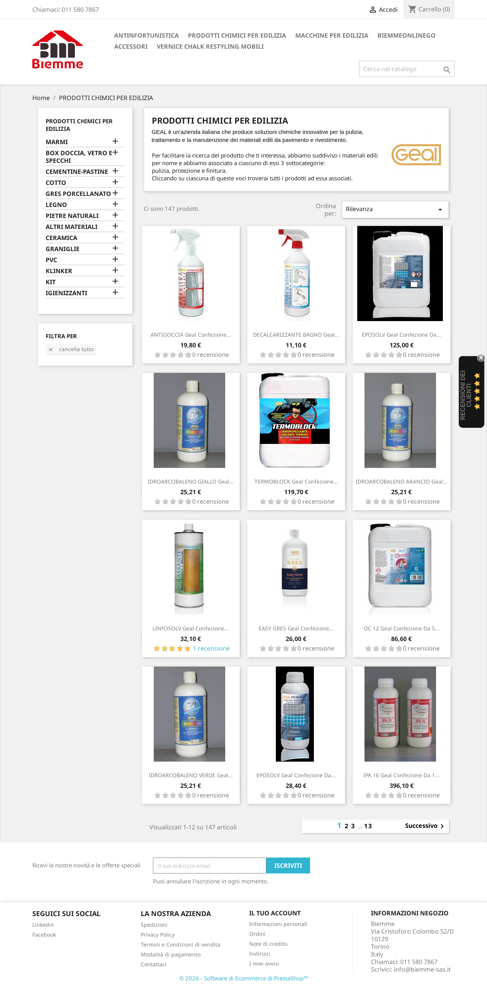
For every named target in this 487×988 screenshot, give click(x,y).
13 (368, 826)
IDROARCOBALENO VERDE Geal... (191, 775)
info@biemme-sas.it (422, 969)
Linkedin (43, 924)
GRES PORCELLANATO (78, 194)
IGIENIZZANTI (66, 293)
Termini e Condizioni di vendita (180, 944)
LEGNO (56, 205)
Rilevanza (395, 209)
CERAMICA (61, 238)
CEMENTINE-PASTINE (77, 172)
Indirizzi (259, 953)
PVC (51, 260)
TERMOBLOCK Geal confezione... (296, 481)
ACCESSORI (131, 46)
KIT (51, 282)
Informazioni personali (278, 924)
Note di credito (268, 943)
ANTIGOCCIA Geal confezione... (191, 334)
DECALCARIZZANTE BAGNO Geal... (296, 334)
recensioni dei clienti (466, 395)
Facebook (44, 934)
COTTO (56, 183)
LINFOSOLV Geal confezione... (191, 628)
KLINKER (59, 271)
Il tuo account (275, 913)
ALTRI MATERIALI (71, 227)
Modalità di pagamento (171, 954)
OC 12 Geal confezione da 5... (401, 628)
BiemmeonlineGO (406, 35)
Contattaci (154, 964)
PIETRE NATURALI (72, 216)
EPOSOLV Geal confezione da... (401, 334)
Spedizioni (154, 924)
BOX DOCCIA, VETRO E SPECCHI (79, 157)
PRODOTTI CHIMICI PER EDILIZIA (237, 35)
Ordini (257, 933)
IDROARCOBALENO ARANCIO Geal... (401, 481)
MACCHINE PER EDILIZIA (331, 35)
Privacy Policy (158, 934)
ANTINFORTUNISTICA (146, 35)
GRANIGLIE (63, 249)
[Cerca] (407, 69)
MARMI (57, 142)
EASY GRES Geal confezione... (296, 628)
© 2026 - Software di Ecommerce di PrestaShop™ (243, 978)
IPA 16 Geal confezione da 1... (401, 775)
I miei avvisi (264, 963)
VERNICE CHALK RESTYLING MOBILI (210, 46)
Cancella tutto (71, 349)
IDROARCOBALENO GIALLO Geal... (191, 481)
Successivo (426, 826)
